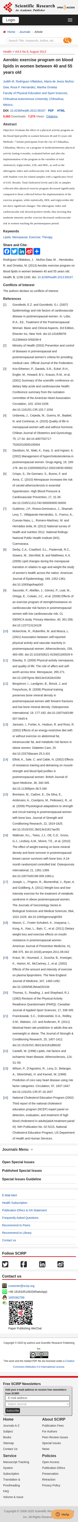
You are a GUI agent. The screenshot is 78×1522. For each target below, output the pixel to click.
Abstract (10, 124)
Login (10, 20)
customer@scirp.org (21, 1286)
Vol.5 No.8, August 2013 (30, 51)
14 (5, 759)
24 (5, 1097)
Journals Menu (17, 1149)
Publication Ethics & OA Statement (24, 1210)
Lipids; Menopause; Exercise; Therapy (28, 237)
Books (7, 1437)
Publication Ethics (53, 1468)
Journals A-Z (11, 1425)
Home (11, 32)
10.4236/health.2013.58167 (28, 110)
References (12, 298)
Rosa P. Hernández (22, 87)
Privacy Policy (51, 1485)
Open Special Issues (18, 1162)
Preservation (50, 1473)
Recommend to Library (17, 1232)
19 (5, 957)
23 (5, 1068)
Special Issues (51, 1443)
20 (5, 992)
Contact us (9, 1240)
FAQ (6, 1491)
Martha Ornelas (47, 87)
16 (5, 835)
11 (5, 660)
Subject (8, 1431)
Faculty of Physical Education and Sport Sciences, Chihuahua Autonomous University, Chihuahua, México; (35, 98)
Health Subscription (14, 1202)
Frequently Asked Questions (20, 1217)
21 (5, 1016)
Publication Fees (53, 1425)
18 (5, 922)
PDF (51, 110)
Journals (24, 32)
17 (5, 882)
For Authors (49, 1431)
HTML (61, 110)
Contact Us (10, 1449)
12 (5, 683)
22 (5, 1051)
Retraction (49, 1479)
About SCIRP (54, 1419)
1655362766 (16, 1297)
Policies (49, 1456)
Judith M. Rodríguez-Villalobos (23, 81)
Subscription (11, 1473)
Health (7, 51)
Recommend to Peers (16, 1225)
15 (5, 794)
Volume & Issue (13, 1497)
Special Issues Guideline (21, 1179)
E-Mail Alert (9, 1195)
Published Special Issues (22, 1170)
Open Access (50, 1462)
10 (5, 631)
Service (9, 1456)
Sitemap (8, 1443)
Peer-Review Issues (55, 1437)
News (46, 1449)
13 (5, 724)
